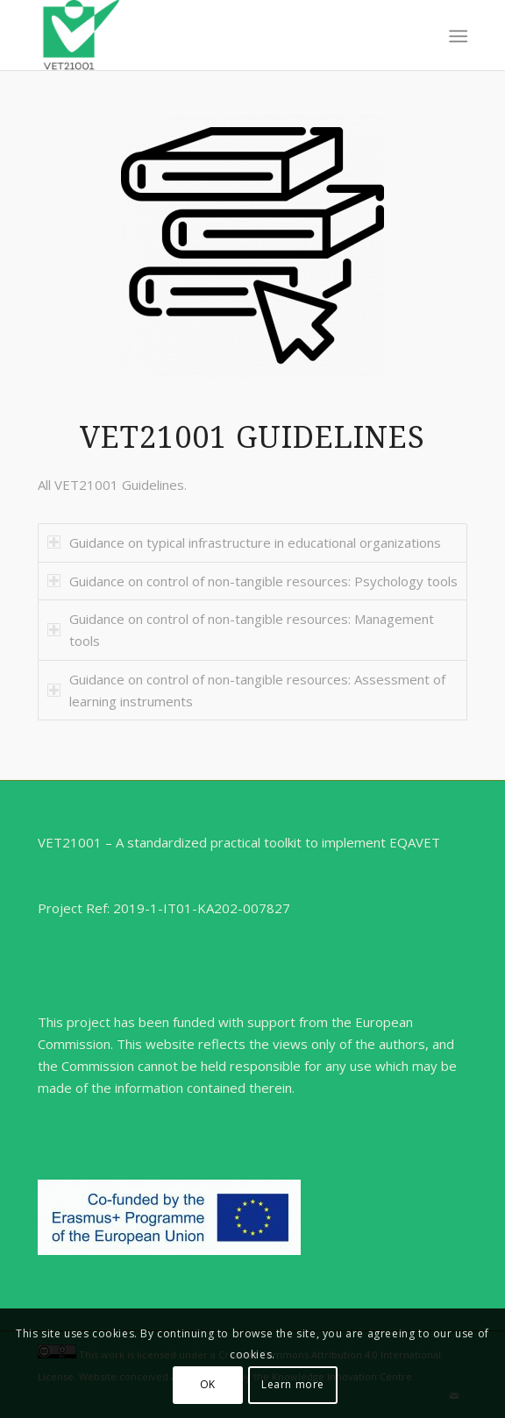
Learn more (292, 1384)
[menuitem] (456, 36)
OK (208, 1384)
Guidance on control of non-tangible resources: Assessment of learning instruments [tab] (246, 690)
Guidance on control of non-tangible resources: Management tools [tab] (240, 629)
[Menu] (456, 36)
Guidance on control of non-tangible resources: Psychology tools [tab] (252, 581)
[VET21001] (209, 35)
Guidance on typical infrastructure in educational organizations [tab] (244, 542)
